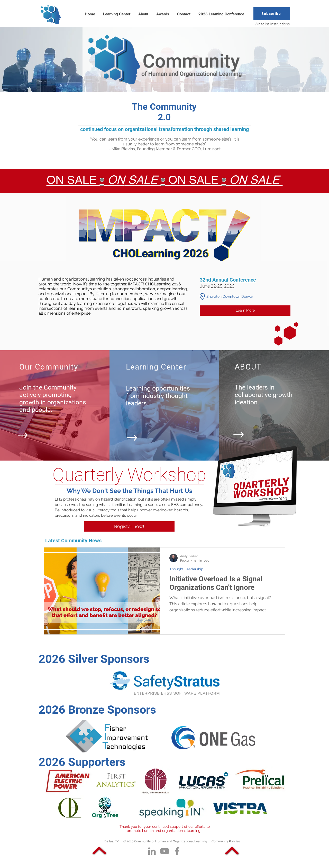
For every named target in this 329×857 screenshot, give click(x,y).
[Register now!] (129, 526)
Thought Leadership (186, 569)
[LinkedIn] (152, 851)
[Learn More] (245, 310)
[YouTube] (164, 851)
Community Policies (226, 841)
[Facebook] (177, 851)
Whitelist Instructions (272, 24)
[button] (271, 13)
